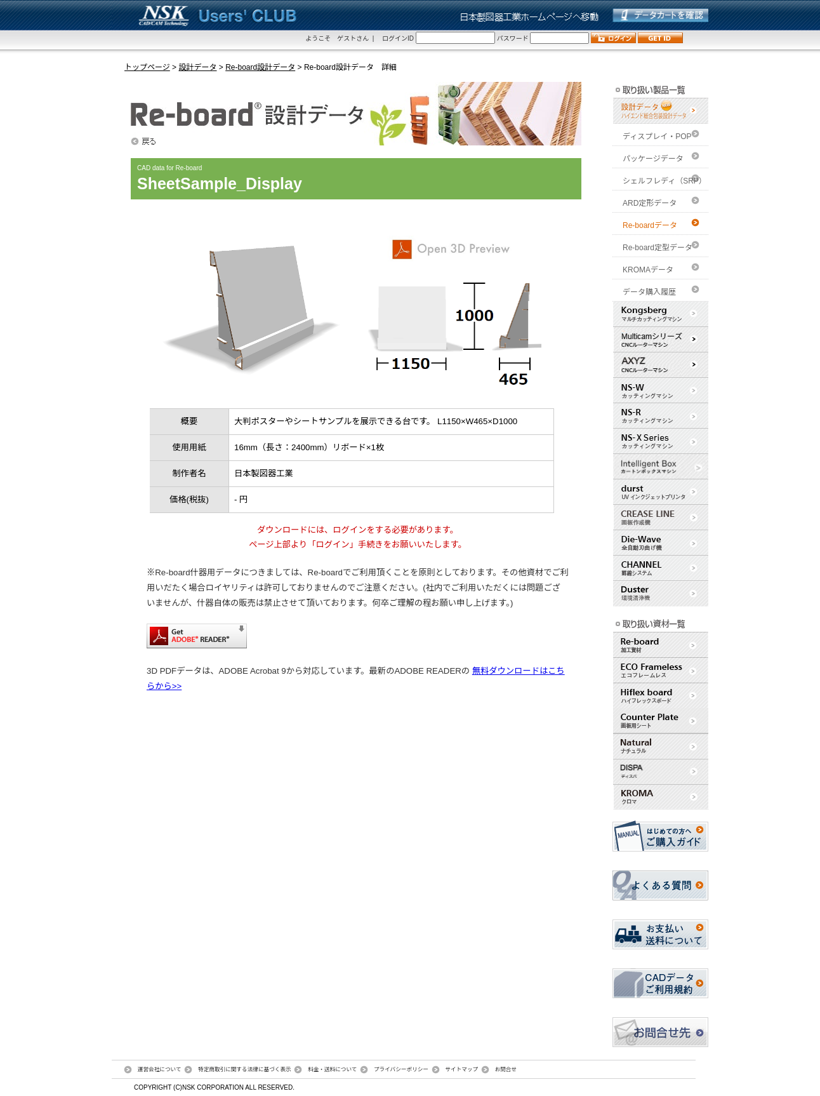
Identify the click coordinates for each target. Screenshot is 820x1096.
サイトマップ (461, 1069)
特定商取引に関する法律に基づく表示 (244, 1069)
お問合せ (506, 1069)
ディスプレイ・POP (657, 136)
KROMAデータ (648, 269)
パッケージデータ (653, 158)
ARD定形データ (650, 203)
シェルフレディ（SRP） (664, 181)
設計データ (197, 67)
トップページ (147, 67)
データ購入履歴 (649, 292)
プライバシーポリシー (401, 1069)
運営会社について (160, 1069)
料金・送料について (332, 1069)
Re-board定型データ (657, 247)
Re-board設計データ (260, 67)
